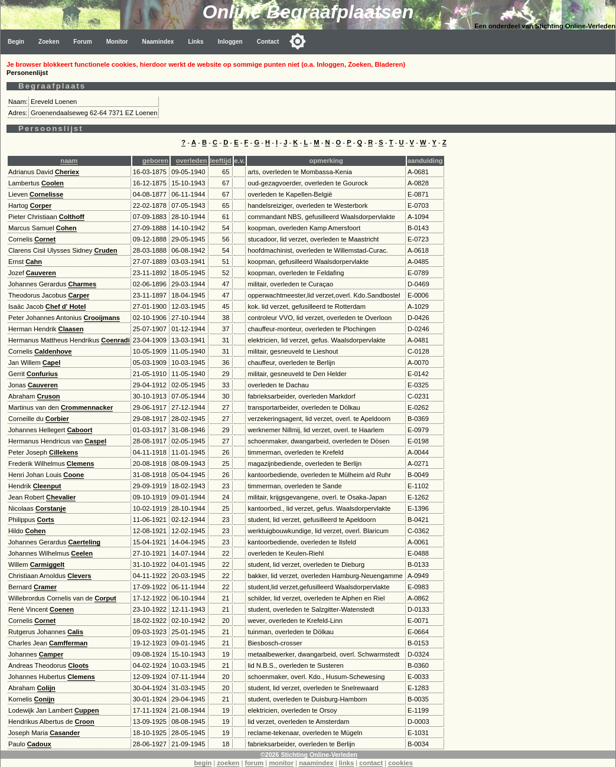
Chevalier (61, 497)
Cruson (48, 396)
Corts (45, 519)
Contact (268, 41)
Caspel (95, 441)
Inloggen (230, 41)
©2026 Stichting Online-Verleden (308, 754)
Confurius (42, 373)
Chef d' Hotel (65, 306)
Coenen (62, 609)
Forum (82, 41)
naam (68, 160)
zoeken (228, 762)
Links (195, 41)
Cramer (45, 586)
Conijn (44, 699)
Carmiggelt (47, 564)
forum (254, 762)
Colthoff (71, 216)
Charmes (82, 284)
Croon (84, 721)
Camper (51, 654)
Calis (75, 631)
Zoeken (48, 41)
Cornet (45, 239)
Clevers (79, 575)
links (346, 762)
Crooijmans (102, 317)
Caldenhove (52, 351)
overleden (191, 160)
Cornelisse (46, 194)
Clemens (80, 463)
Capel (51, 362)
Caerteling (84, 542)
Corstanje (50, 508)
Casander (65, 732)
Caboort (80, 429)
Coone (73, 474)
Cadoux (39, 744)
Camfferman (68, 643)
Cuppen (86, 710)
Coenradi (115, 340)
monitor (281, 762)
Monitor (117, 41)
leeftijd (221, 160)
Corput (105, 598)
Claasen (71, 328)
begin (203, 762)
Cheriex (67, 171)
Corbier (57, 418)
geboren (155, 160)
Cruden (105, 250)
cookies (400, 762)
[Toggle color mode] (297, 41)
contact (371, 762)
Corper (41, 205)
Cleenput (47, 485)
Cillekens (63, 452)
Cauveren (41, 272)
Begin (16, 41)
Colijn (46, 687)
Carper (78, 295)
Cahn (33, 261)
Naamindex (158, 41)
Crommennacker (87, 407)
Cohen (66, 227)
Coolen (52, 183)
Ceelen (82, 553)
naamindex (316, 762)
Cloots (78, 665)
